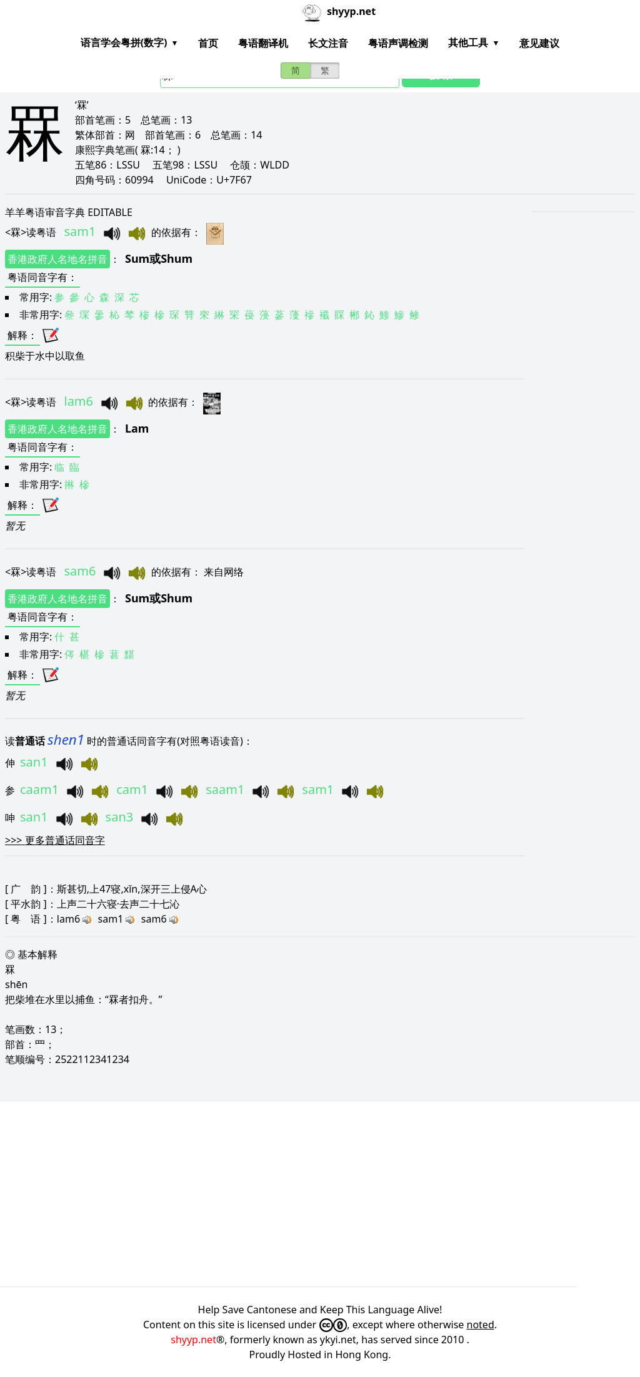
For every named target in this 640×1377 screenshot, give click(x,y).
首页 (208, 43)
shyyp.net (193, 1339)
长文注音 (328, 43)
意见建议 (539, 43)
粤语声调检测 (398, 43)
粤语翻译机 (263, 43)
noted (480, 1324)
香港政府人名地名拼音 (58, 259)
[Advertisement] (320, 1194)
